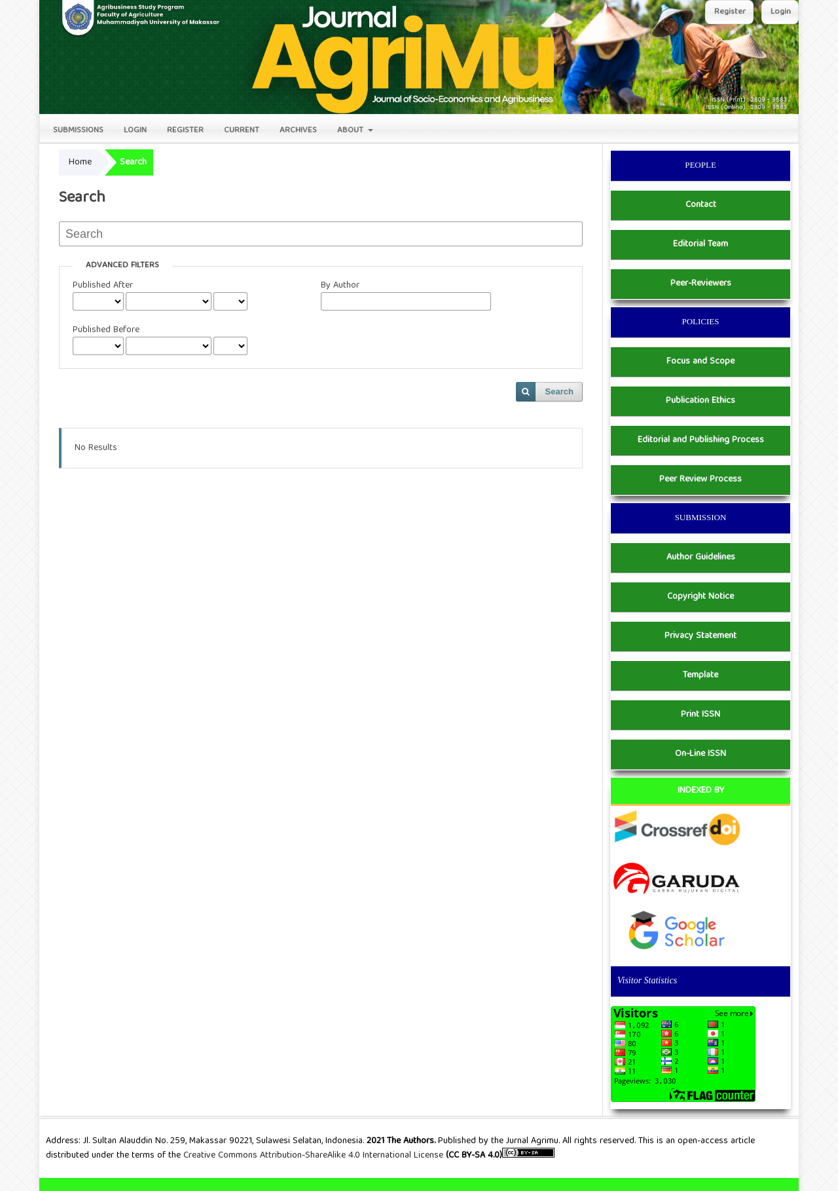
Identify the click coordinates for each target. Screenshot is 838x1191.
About (351, 130)
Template (700, 675)
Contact (700, 205)
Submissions (78, 130)
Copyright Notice (700, 597)
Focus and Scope (700, 361)
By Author (340, 285)
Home (80, 162)
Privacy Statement (701, 636)
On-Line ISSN (700, 754)
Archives (298, 130)
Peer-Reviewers (700, 284)
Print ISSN (700, 715)
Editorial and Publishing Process (701, 440)
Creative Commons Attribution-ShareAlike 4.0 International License (314, 1155)
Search (559, 391)
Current (241, 130)
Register (185, 130)
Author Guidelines (700, 557)
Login (135, 130)
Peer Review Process (700, 479)
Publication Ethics (700, 401)
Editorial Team (700, 244)
